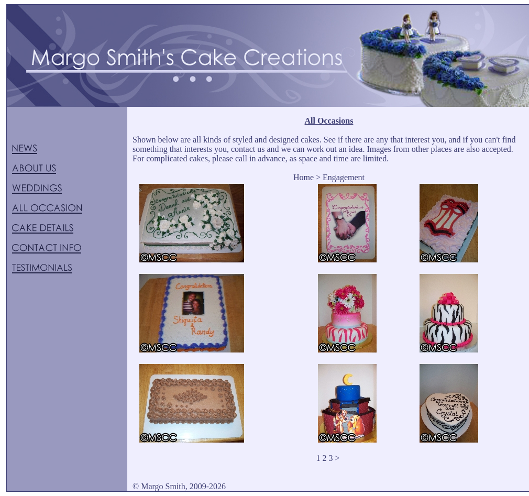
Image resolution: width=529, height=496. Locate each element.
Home (303, 177)
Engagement (344, 177)
